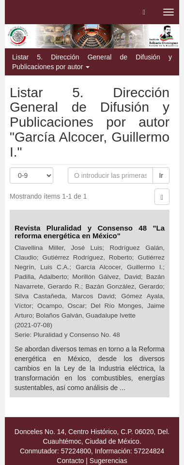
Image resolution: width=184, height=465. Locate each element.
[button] (144, 12)
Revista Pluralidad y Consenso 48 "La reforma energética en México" (90, 232)
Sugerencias (108, 461)
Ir (161, 175)
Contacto (70, 461)
